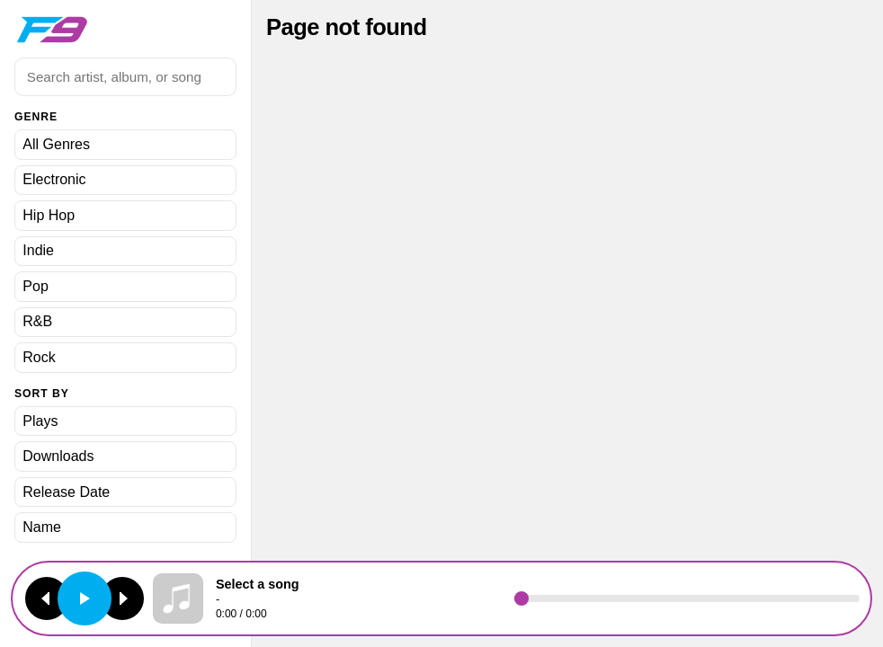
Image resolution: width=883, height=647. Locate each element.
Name (41, 527)
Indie (38, 250)
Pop (35, 286)
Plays (40, 421)
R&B (37, 321)
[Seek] (687, 598)
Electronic (53, 179)
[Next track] (122, 598)
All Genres (56, 144)
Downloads (58, 456)
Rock (38, 357)
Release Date (66, 492)
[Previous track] (46, 598)
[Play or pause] (84, 598)
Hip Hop (48, 215)
